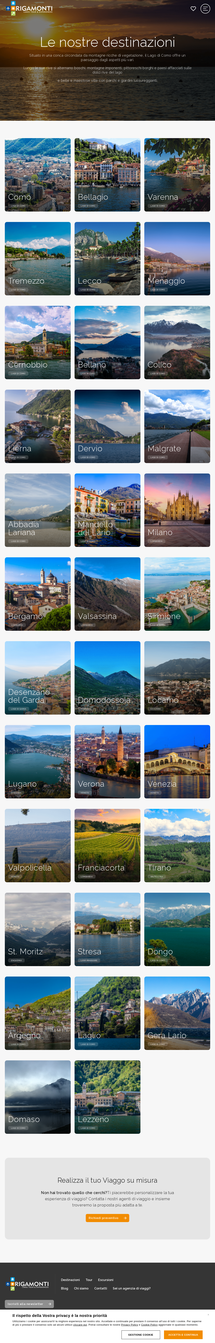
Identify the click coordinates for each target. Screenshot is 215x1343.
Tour (89, 1280)
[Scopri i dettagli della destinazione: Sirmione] (177, 594)
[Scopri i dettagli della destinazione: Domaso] (38, 1097)
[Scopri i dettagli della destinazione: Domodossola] (107, 678)
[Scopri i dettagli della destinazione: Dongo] (177, 929)
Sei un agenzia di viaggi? (132, 1288)
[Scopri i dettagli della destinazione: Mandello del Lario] (107, 510)
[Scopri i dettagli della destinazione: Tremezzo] (38, 258)
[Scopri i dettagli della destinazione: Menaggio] (177, 258)
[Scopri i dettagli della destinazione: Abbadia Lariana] (38, 510)
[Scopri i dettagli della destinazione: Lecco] (107, 258)
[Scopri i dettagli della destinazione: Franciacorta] (107, 845)
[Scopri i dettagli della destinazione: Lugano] (38, 761)
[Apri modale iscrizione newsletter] (29, 1304)
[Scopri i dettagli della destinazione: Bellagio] (107, 175)
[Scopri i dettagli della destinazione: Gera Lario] (177, 1013)
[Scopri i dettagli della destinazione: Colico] (177, 342)
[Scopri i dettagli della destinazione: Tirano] (177, 845)
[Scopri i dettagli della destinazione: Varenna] (177, 175)
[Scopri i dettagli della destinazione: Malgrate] (177, 426)
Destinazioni (70, 1280)
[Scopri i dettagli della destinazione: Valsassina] (107, 594)
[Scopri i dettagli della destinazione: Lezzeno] (107, 1097)
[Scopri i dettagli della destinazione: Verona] (107, 761)
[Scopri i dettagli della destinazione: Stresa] (107, 929)
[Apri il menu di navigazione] (205, 9)
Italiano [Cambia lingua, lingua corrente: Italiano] (20, 1326)
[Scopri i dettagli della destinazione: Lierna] (38, 426)
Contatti (100, 1288)
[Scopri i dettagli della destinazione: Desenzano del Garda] (38, 678)
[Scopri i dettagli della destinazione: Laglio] (107, 1013)
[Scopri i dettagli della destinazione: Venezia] (177, 761)
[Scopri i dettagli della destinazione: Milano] (177, 510)
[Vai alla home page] (27, 1284)
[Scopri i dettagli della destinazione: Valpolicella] (38, 845)
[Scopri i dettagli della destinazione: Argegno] (38, 1013)
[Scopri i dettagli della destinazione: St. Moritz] (38, 929)
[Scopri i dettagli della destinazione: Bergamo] (38, 594)
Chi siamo (81, 1288)
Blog (64, 1288)
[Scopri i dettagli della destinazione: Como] (38, 175)
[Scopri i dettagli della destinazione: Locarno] (177, 678)
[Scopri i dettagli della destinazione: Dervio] (107, 426)
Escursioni (105, 1280)
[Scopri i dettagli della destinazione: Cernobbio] (38, 342)
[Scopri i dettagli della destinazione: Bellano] (107, 342)
